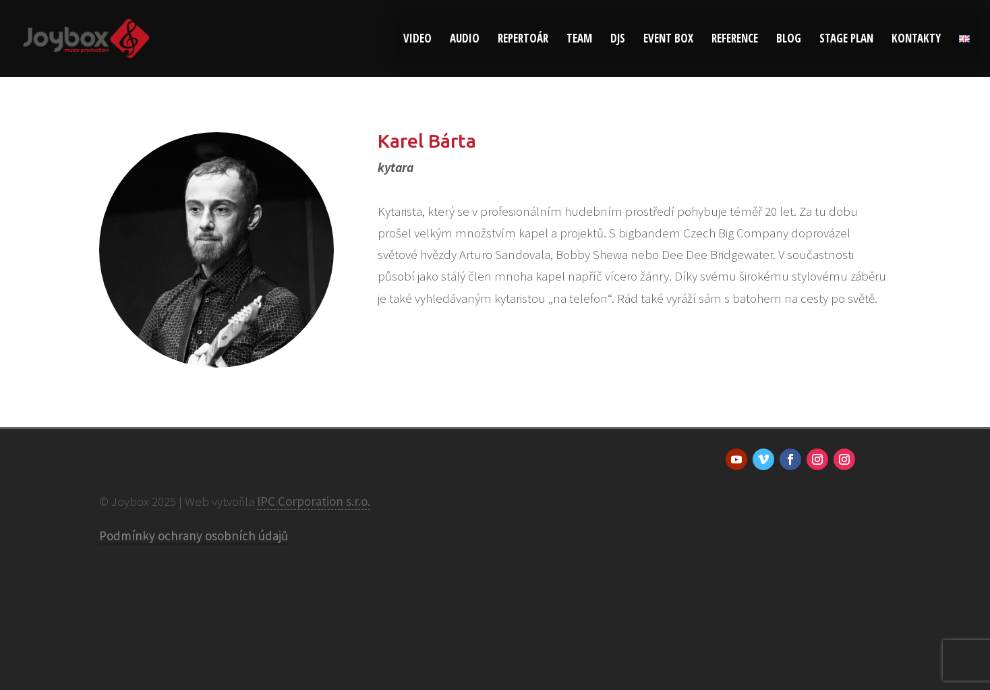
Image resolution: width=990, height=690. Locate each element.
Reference (734, 40)
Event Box (668, 40)
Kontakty (916, 40)
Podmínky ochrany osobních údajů (193, 535)
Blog (788, 40)
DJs (617, 40)
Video (417, 40)
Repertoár (523, 40)
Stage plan (846, 40)
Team (579, 40)
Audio (464, 40)
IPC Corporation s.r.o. (313, 501)
